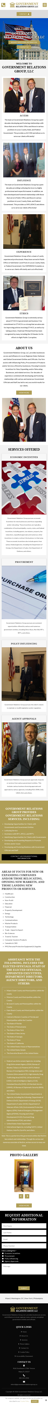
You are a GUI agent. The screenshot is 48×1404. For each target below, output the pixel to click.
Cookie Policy (24, 1401)
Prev (21, 1196)
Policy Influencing (10, 1259)
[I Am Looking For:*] (3, 1253)
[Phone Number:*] (24, 1246)
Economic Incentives (11, 1253)
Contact (24, 14)
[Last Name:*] (24, 1232)
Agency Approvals (10, 1261)
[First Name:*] (24, 1226)
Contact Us (24, 47)
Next (27, 1196)
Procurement (8, 1256)
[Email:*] (24, 1239)
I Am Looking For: (9, 1251)
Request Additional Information (24, 42)
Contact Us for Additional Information (24, 857)
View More (24, 393)
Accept (34, 1401)
